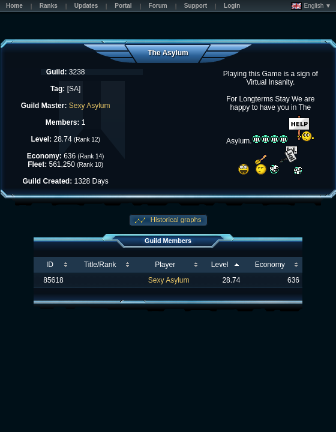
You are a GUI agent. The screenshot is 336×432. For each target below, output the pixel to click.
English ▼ (311, 6)
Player (165, 264)
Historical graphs (175, 219)
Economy (270, 264)
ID (49, 264)
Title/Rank (100, 264)
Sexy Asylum (89, 105)
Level (220, 264)
